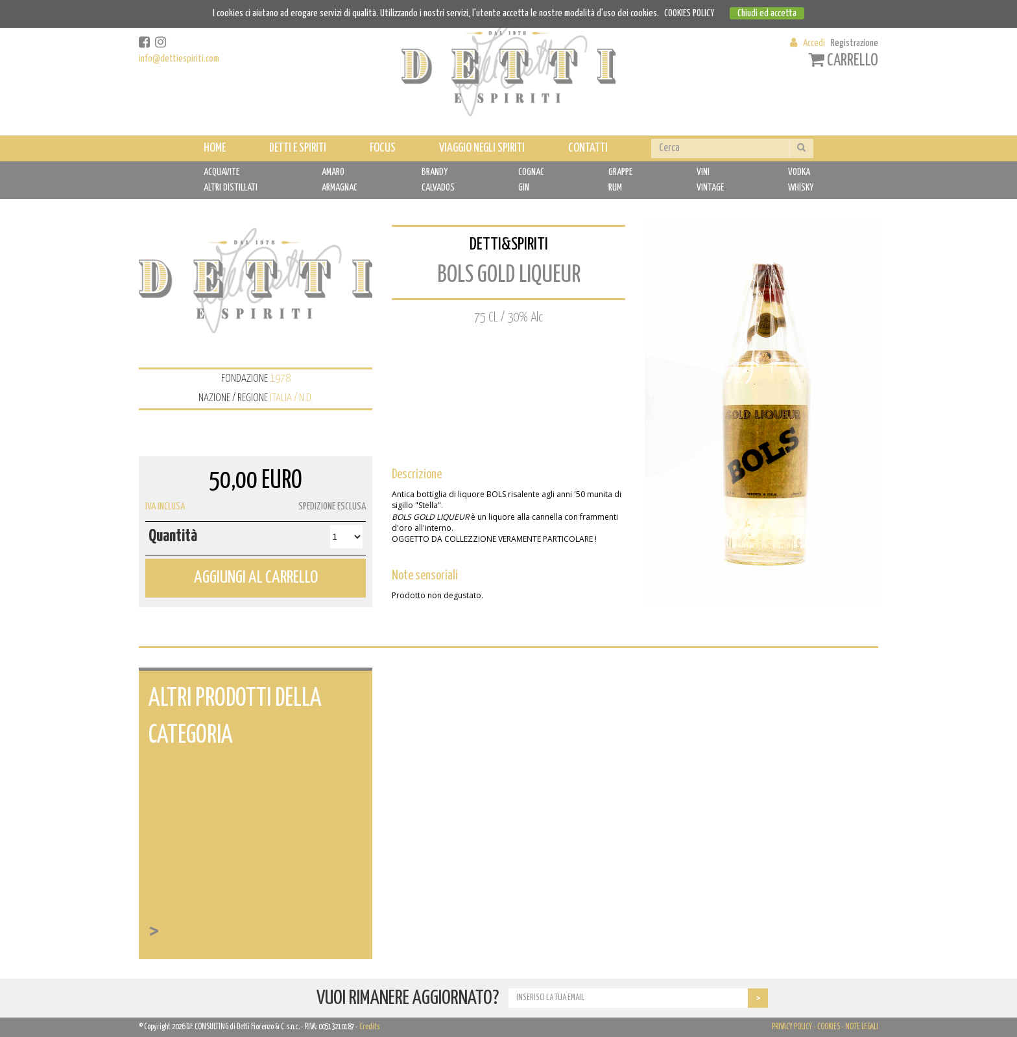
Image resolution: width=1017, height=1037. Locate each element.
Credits (369, 1027)
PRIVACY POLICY (792, 1027)
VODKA (799, 172)
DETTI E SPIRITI (297, 148)
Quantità (173, 536)
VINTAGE (710, 187)
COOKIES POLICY (689, 13)
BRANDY (435, 172)
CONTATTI (588, 148)
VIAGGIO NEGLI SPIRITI (482, 148)
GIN (523, 187)
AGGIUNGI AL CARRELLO (256, 578)
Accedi (814, 43)
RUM (615, 187)
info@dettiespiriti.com (179, 59)
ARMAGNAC (339, 187)
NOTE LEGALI (861, 1027)
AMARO (333, 172)
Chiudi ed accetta (766, 13)
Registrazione (854, 43)
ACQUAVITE (221, 172)
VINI (703, 172)
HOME (215, 148)
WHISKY (800, 187)
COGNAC (531, 172)
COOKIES (828, 1027)
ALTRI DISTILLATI (230, 187)
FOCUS (383, 148)
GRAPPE (620, 172)
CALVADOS (438, 187)
